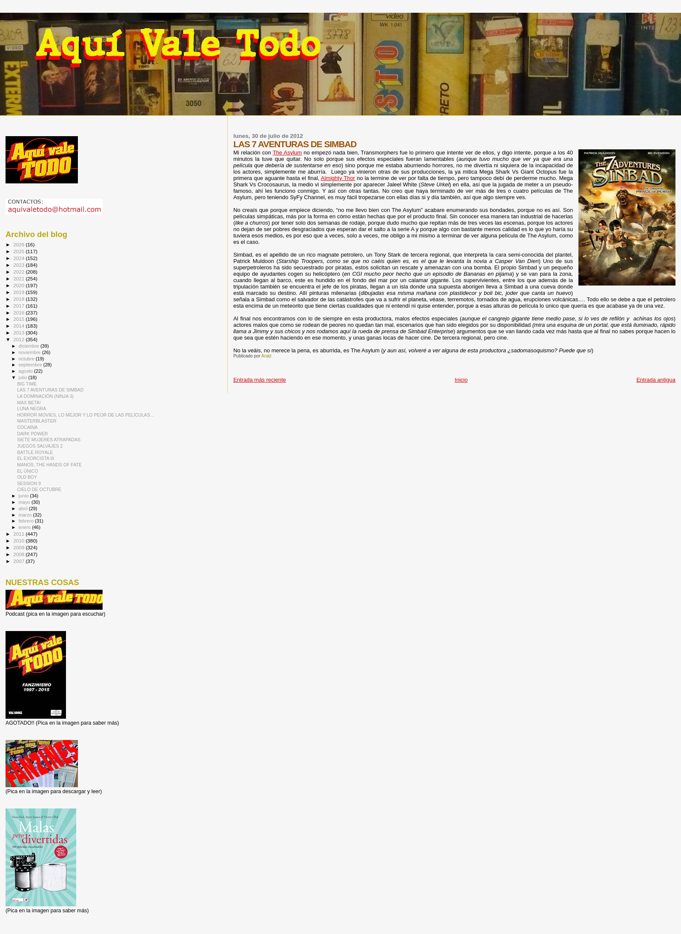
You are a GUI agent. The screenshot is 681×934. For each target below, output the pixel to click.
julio (24, 377)
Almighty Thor (338, 178)
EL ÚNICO (27, 471)
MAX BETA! (29, 402)
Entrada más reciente (259, 380)
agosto (26, 371)
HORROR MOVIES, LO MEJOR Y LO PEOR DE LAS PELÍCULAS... (85, 414)
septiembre (31, 364)
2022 (19, 271)
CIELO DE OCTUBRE (39, 489)
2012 (19, 339)
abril (24, 508)
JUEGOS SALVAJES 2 (40, 445)
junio (24, 495)
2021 (19, 278)
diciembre (29, 345)
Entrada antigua (655, 380)
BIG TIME (27, 383)
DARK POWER (32, 433)
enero (25, 527)
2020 (19, 285)
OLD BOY (27, 477)
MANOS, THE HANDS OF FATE (49, 464)
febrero (27, 520)
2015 (19, 319)
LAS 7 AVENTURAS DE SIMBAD (50, 389)
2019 (19, 292)
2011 (19, 534)
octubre (27, 358)
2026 (19, 244)
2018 (19, 299)
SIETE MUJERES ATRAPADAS (48, 439)
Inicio (461, 380)
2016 (19, 312)
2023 (19, 265)
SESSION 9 (29, 483)
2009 (19, 547)
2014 (19, 325)
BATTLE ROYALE (35, 452)
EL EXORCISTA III (35, 458)
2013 (19, 332)
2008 (19, 554)
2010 (19, 540)
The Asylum (287, 152)
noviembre (30, 352)
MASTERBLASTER (36, 420)
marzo (26, 514)
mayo (25, 502)
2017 (19, 305)
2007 (19, 561)
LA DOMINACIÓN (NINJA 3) (45, 396)
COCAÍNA (27, 427)
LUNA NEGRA (31, 408)
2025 (19, 251)
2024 (19, 258)
